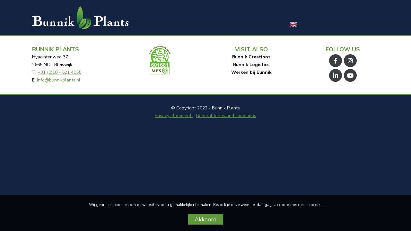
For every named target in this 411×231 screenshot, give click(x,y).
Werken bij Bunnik (251, 72)
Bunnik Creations (251, 57)
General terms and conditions (226, 116)
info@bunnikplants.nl (58, 80)
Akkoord (206, 219)
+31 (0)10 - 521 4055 (59, 72)
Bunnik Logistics (251, 65)
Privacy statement (174, 116)
